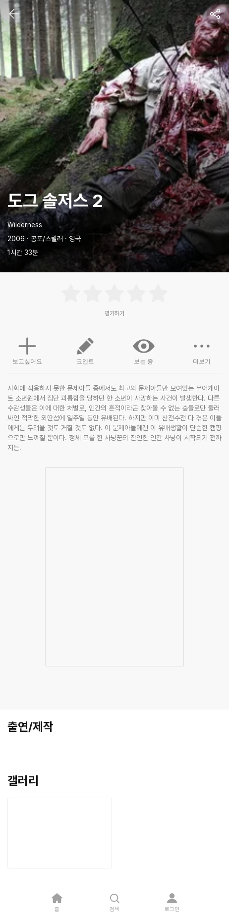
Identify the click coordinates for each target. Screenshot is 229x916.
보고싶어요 (27, 349)
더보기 (202, 350)
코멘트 (85, 350)
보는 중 (144, 350)
